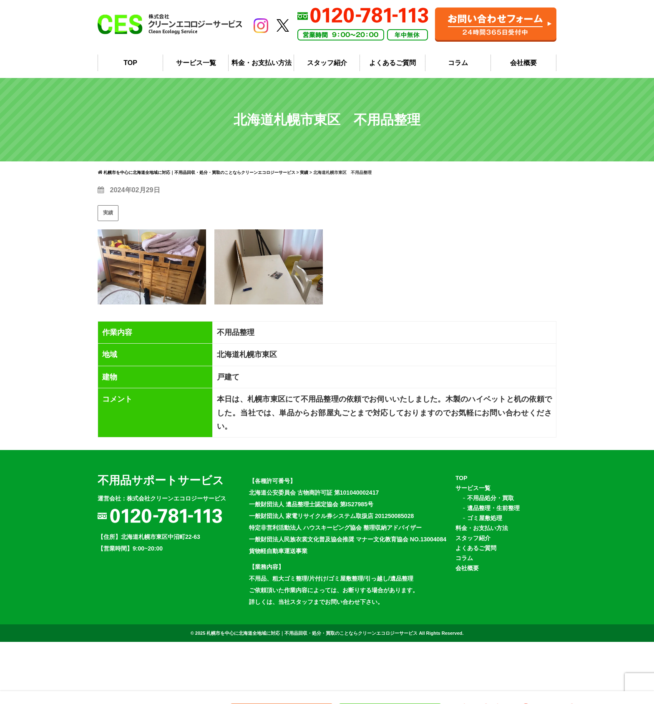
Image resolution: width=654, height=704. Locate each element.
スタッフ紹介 (327, 67)
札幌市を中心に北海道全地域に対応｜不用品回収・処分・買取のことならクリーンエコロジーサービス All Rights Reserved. (334, 641)
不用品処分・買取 (490, 506)
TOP (130, 67)
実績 (108, 221)
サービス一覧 (196, 67)
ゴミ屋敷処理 (484, 526)
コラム (458, 67)
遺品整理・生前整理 (493, 516)
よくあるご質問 (392, 67)
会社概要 (523, 67)
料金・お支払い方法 (261, 67)
